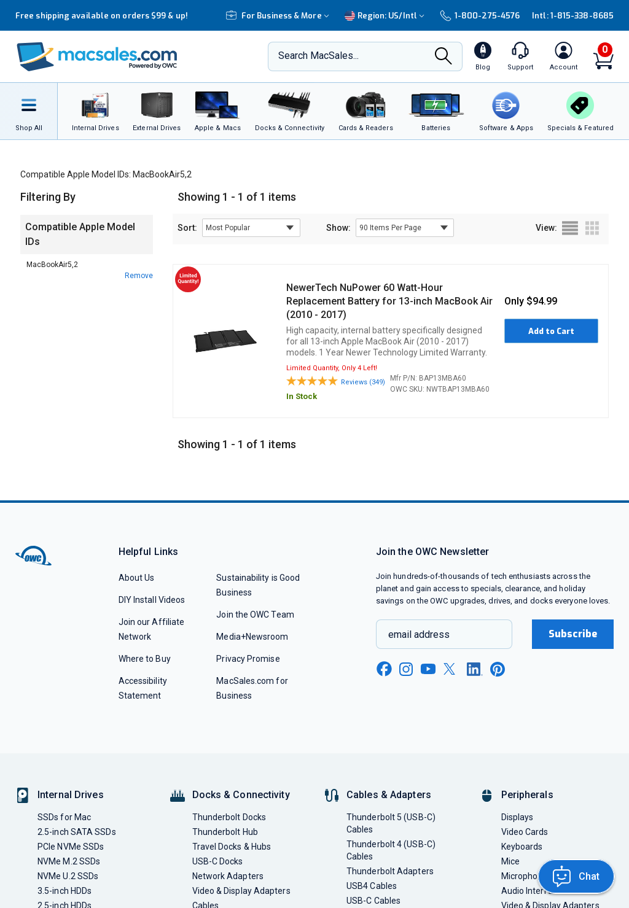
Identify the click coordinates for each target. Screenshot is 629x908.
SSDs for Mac (64, 817)
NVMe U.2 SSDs (67, 876)
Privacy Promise (247, 659)
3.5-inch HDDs (64, 891)
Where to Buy (145, 659)
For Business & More (279, 15)
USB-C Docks (217, 861)
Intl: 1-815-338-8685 (573, 15)
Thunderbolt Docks (229, 817)
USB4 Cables (371, 886)
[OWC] (97, 57)
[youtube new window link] (428, 669)
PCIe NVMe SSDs (70, 847)
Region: (386, 15)
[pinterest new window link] (497, 669)
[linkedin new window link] (475, 669)
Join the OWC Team (255, 614)
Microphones (526, 876)
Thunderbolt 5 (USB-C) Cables (391, 823)
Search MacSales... (318, 55)
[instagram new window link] (406, 669)
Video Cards (525, 832)
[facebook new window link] (384, 669)
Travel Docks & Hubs (232, 847)
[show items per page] (405, 228)
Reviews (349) (363, 382)
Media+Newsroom (252, 637)
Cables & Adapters (388, 795)
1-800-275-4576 (480, 15)
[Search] (443, 57)
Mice (510, 861)
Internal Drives (70, 795)
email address (419, 634)
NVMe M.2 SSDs (68, 861)
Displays (517, 817)
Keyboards (522, 847)
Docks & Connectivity (241, 795)
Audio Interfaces (533, 891)
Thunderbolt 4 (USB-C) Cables (391, 850)
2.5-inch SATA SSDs (76, 832)
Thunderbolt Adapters (390, 871)
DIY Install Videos (152, 600)
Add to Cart (551, 331)
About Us (137, 578)
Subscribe (573, 633)
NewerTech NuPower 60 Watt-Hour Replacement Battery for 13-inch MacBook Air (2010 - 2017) (389, 301)
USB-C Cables (373, 901)
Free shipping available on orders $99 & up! (101, 15)
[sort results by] (251, 228)
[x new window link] (451, 669)
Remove (139, 275)
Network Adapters (228, 876)
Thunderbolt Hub (225, 832)
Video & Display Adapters (241, 891)
